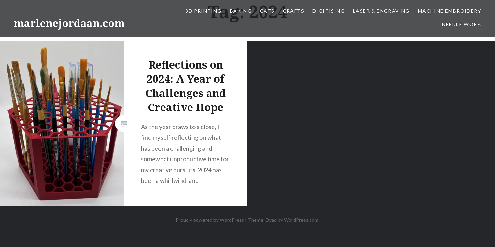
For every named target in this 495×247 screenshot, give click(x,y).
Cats (267, 11)
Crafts (293, 11)
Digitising (328, 11)
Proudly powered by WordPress (210, 220)
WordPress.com (301, 220)
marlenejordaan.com (69, 23)
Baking (241, 11)
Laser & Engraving (381, 11)
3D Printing (203, 11)
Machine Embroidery (449, 11)
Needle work (461, 24)
